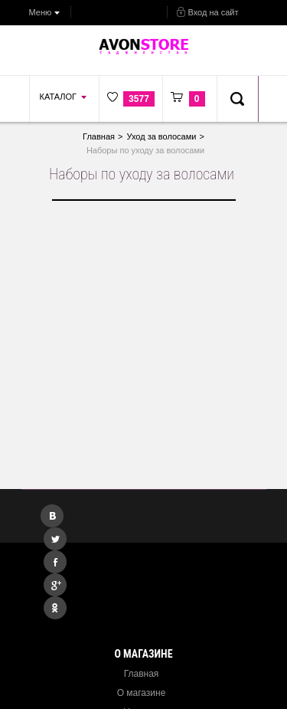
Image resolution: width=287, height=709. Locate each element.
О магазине (141, 693)
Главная (141, 673)
